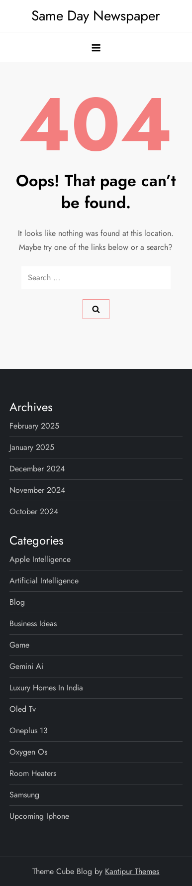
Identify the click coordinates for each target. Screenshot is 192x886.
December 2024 (37, 468)
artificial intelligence (44, 580)
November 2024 (37, 490)
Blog (17, 602)
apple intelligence (40, 559)
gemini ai (26, 666)
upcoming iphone (39, 816)
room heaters (32, 773)
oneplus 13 (28, 730)
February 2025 (34, 426)
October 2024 (33, 511)
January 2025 (31, 447)
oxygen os (28, 752)
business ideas (33, 623)
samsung (24, 794)
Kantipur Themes (132, 871)
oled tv (22, 709)
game (19, 645)
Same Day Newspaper (95, 15)
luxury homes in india (46, 687)
